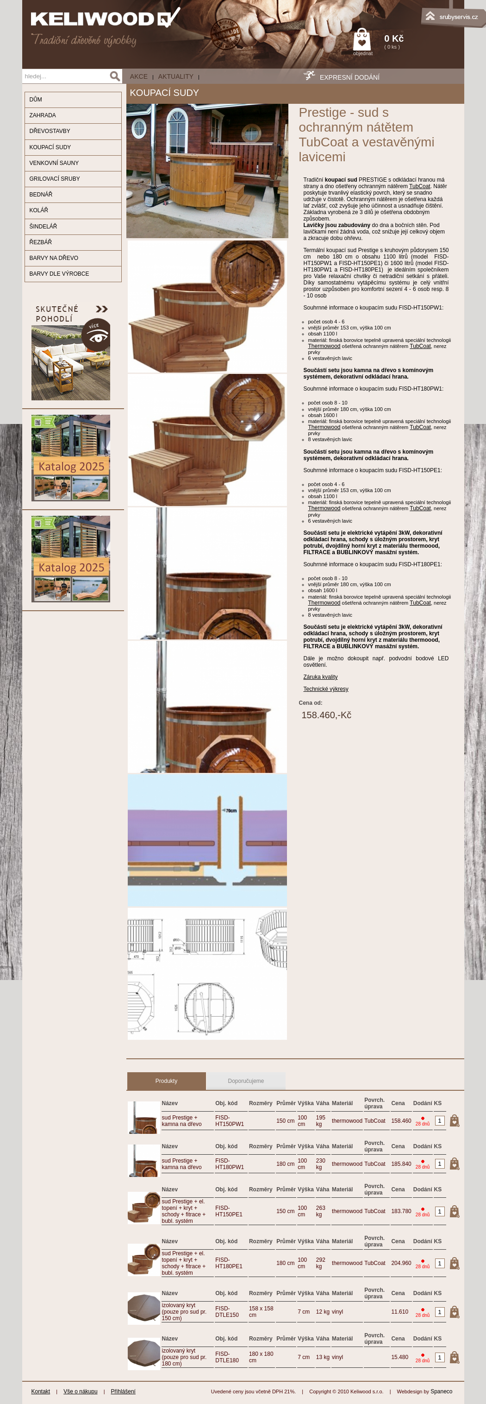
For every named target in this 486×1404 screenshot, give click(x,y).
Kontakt (40, 1391)
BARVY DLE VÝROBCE (59, 274)
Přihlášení (123, 1391)
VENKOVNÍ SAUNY (54, 163)
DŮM (36, 99)
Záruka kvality (321, 677)
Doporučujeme (246, 1081)
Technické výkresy (326, 689)
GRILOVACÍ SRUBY (55, 179)
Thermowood (324, 346)
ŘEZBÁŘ (41, 242)
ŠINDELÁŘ (43, 226)
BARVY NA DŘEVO (54, 258)
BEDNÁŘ (41, 194)
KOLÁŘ (39, 210)
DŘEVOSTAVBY (50, 131)
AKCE (139, 76)
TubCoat (419, 186)
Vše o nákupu (80, 1391)
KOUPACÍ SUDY (50, 147)
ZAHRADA (43, 115)
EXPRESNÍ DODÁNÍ (350, 77)
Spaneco (441, 1391)
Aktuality (175, 76)
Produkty (166, 1081)
